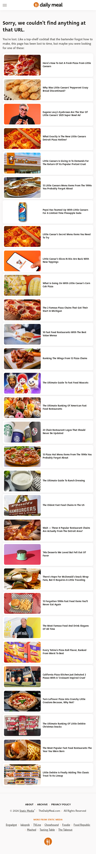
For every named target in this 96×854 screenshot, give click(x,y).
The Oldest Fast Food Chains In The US (63, 505)
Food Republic (82, 825)
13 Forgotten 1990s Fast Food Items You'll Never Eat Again (65, 603)
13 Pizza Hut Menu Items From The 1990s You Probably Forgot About (67, 456)
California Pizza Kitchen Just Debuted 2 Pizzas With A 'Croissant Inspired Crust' (64, 676)
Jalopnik (25, 825)
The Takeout (65, 830)
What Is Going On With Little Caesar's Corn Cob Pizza (66, 285)
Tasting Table (47, 830)
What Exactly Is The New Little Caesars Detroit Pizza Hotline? (64, 138)
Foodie (66, 825)
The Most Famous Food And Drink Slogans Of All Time (66, 627)
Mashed (31, 830)
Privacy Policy (61, 804)
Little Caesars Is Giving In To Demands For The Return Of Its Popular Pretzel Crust (66, 162)
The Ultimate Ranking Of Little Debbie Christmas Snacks (64, 725)
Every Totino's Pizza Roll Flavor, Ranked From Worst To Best (64, 652)
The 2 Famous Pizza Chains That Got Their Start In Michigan (65, 309)
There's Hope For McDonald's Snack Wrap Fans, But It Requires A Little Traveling (66, 578)
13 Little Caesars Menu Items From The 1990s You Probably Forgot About (67, 187)
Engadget (11, 825)
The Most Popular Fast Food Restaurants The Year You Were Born (67, 749)
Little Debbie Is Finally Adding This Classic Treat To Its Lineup (66, 774)
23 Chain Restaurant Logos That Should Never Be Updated (64, 431)
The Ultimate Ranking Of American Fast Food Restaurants (65, 407)
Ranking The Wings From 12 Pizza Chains (65, 358)
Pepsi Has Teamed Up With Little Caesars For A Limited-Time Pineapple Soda (65, 211)
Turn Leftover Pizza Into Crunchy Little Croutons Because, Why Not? (64, 701)
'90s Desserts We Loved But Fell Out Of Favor (64, 554)
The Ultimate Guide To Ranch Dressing (64, 480)
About (29, 804)
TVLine (37, 825)
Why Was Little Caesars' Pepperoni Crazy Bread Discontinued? (65, 89)
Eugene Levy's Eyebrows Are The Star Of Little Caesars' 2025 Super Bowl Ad (65, 114)
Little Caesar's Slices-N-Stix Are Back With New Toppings (66, 260)
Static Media (27, 811)
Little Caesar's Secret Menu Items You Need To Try (67, 236)
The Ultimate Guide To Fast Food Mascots (65, 382)
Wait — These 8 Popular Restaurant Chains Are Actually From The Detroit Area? (66, 529)
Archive (42, 804)
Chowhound (52, 825)
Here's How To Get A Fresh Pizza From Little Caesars (67, 65)
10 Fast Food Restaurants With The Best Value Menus (64, 334)
